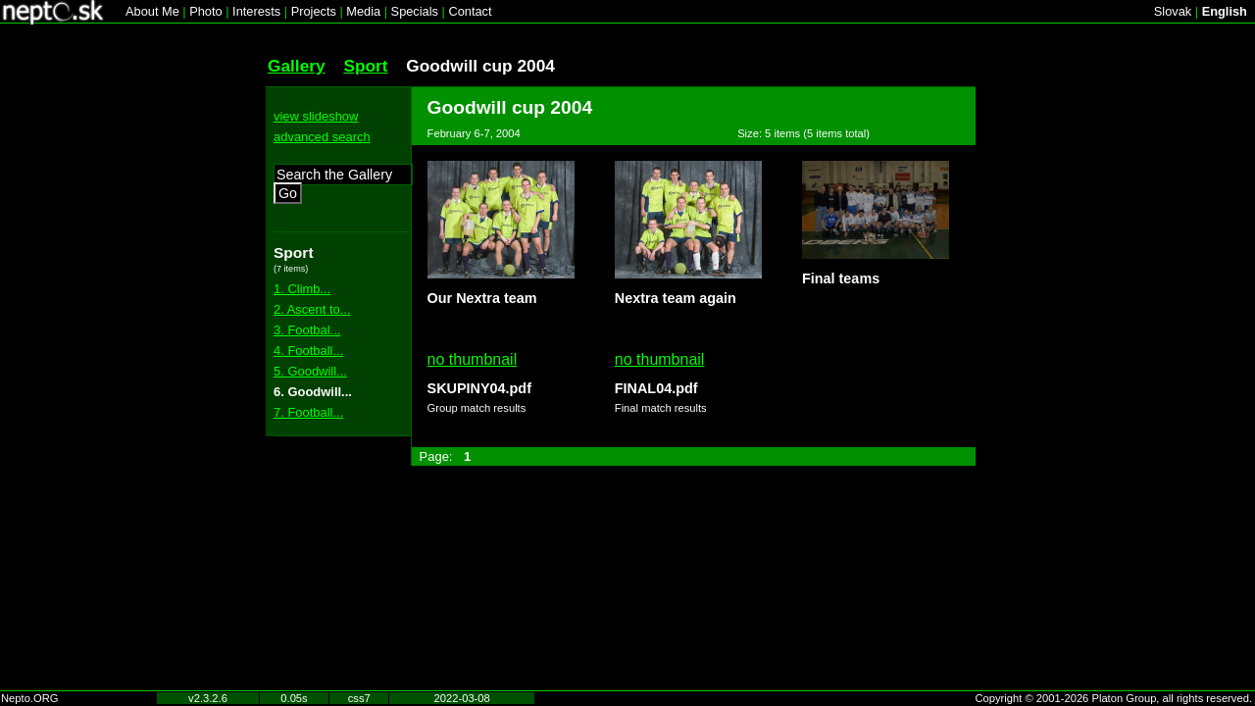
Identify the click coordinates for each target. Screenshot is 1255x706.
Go (287, 193)
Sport (365, 66)
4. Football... (308, 350)
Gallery (297, 66)
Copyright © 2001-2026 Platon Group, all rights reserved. (1114, 698)
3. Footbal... (307, 330)
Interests (256, 11)
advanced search (322, 136)
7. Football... (308, 412)
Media (363, 11)
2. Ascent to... (312, 309)
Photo (205, 11)
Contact (469, 11)
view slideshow (316, 116)
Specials (414, 11)
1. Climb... (302, 288)
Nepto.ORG (29, 698)
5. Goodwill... (310, 371)
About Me (152, 11)
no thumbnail (472, 359)
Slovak (1172, 11)
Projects (313, 11)
